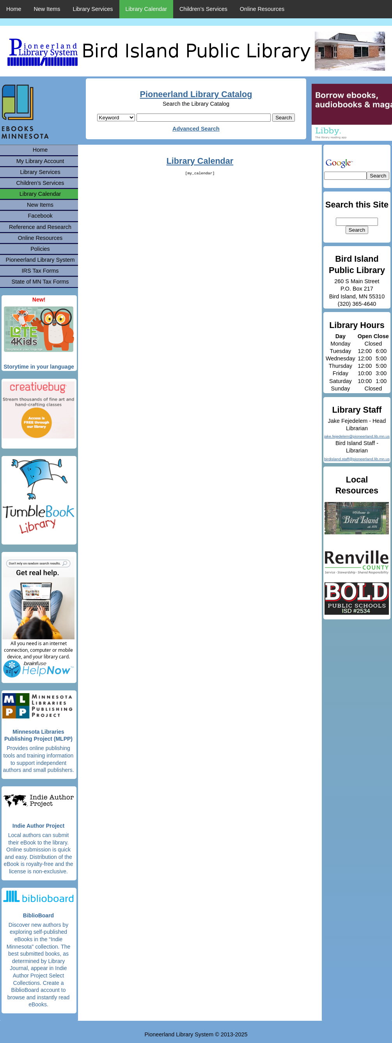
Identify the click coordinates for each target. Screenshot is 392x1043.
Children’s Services (203, 9)
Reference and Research (40, 227)
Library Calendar (146, 9)
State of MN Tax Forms (40, 281)
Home (13, 9)
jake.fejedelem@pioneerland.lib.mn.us (357, 436)
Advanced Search (196, 129)
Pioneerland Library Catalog (196, 94)
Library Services (93, 9)
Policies (40, 249)
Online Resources (262, 9)
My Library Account (40, 161)
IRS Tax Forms (40, 271)
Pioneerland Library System (40, 260)
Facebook (40, 216)
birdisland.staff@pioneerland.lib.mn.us (357, 459)
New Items (47, 9)
